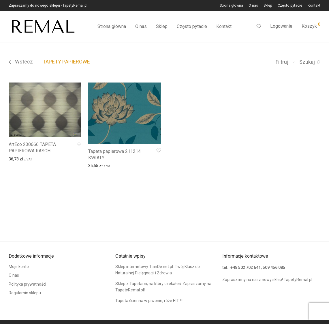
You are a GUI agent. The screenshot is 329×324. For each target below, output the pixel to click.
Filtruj (282, 62)
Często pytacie (290, 6)
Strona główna (231, 6)
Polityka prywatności (27, 284)
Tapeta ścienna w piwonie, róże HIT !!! (149, 300)
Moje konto (19, 266)
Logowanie (281, 26)
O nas (253, 6)
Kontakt (314, 6)
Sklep (268, 6)
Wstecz (21, 62)
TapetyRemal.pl (298, 279)
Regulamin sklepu (25, 293)
